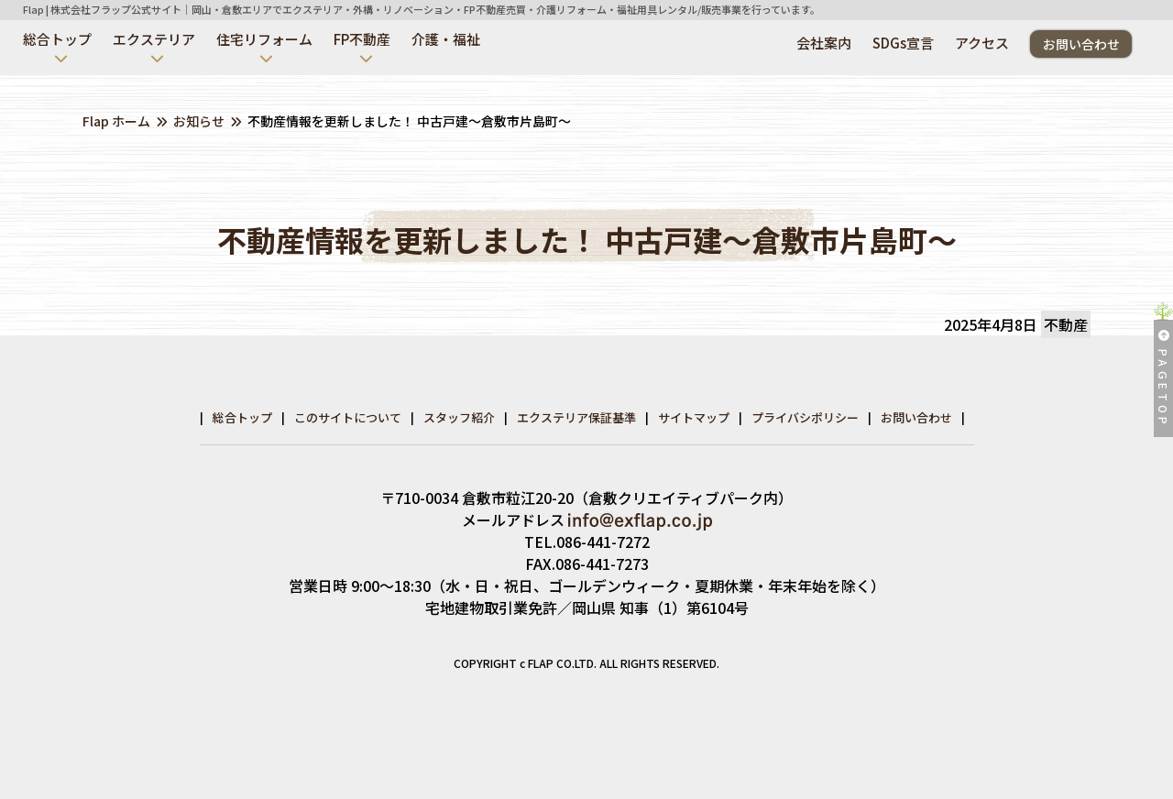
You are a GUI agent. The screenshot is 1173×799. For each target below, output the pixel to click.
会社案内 (823, 42)
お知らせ (199, 121)
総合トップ (57, 39)
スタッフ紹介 (459, 417)
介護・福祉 (445, 39)
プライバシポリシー (805, 417)
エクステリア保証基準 (576, 417)
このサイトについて (347, 417)
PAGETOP (1163, 379)
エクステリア (154, 39)
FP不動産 (362, 39)
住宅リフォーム (264, 39)
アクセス (982, 42)
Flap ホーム (116, 121)
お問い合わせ (1081, 44)
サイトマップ (693, 417)
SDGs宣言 (903, 42)
